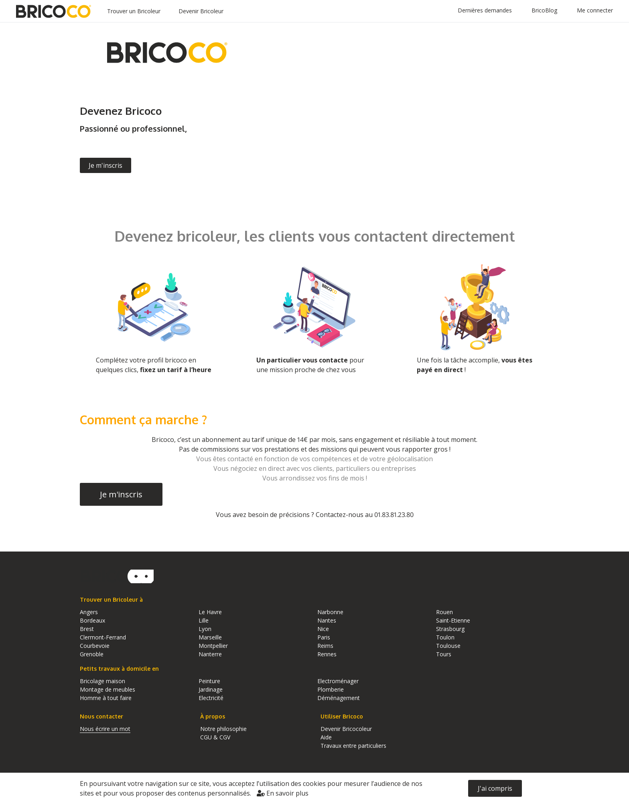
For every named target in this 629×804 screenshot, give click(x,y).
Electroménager (338, 681)
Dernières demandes (485, 10)
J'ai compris (495, 788)
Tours (443, 654)
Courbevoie (95, 645)
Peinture (209, 681)
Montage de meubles (107, 689)
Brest (87, 629)
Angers (89, 612)
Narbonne (330, 612)
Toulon (445, 637)
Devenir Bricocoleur (346, 729)
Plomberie (330, 689)
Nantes (326, 620)
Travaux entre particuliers (353, 745)
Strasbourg (450, 629)
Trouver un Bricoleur (133, 11)
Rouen (444, 612)
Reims (325, 645)
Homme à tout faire (106, 698)
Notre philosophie (223, 729)
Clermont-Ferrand (103, 637)
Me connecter (595, 10)
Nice (323, 629)
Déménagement (338, 698)
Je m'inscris (105, 165)
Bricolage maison (102, 681)
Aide (326, 737)
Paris (323, 637)
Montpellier (213, 645)
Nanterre (210, 654)
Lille (204, 620)
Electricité (211, 698)
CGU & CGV (215, 737)
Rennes (327, 654)
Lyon (205, 629)
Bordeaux (92, 620)
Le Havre (210, 612)
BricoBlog (544, 10)
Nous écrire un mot (105, 729)
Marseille (210, 637)
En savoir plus (282, 793)
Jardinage (211, 689)
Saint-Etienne (453, 620)
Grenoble (91, 654)
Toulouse (448, 645)
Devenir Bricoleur (201, 11)
